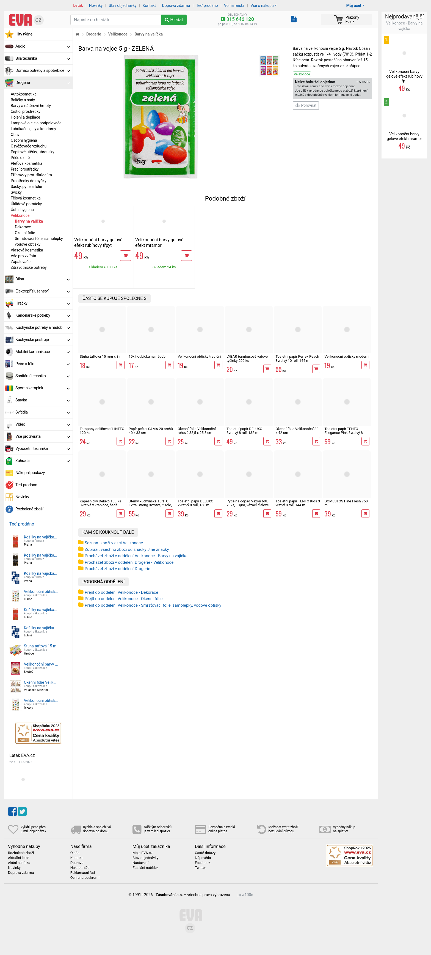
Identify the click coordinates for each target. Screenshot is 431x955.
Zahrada (42, 460)
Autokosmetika (24, 94)
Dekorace (23, 227)
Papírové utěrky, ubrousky (32, 152)
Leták (78, 5)
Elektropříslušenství (42, 291)
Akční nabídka (19, 863)
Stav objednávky (123, 5)
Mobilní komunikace (42, 351)
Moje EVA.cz (142, 853)
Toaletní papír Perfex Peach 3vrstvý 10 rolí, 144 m (297, 358)
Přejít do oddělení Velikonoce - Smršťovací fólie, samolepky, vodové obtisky (153, 605)
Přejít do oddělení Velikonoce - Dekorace (121, 592)
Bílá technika (42, 58)
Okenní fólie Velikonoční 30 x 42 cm (296, 431)
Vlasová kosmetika (27, 250)
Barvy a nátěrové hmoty (31, 105)
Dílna (42, 279)
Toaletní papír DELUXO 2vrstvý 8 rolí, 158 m (195, 503)
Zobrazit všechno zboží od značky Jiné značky (127, 549)
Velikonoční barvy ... (41, 664)
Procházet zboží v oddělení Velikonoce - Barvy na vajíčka (136, 555)
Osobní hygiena (24, 140)
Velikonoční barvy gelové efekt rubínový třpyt (98, 242)
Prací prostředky (24, 169)
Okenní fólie (25, 233)
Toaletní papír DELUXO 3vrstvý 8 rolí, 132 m (244, 431)
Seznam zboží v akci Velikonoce (114, 542)
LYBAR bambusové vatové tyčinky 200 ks (247, 358)
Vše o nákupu (261, 5)
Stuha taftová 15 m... (41, 646)
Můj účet (353, 5)
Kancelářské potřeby (42, 315)
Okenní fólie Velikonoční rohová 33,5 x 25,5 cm (197, 431)
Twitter (200, 868)
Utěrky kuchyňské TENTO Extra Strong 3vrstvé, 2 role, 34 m (150, 505)
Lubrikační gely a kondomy (33, 129)
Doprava (77, 863)
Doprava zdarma (176, 5)
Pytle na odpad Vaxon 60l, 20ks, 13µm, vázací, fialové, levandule (247, 505)
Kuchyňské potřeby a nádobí (42, 327)
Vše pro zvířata (23, 256)
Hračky (42, 303)
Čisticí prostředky (25, 111)
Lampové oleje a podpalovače (36, 123)
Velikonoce (20, 215)
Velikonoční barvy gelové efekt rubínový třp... (404, 76)
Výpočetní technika (42, 448)
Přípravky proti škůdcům (31, 175)
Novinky (96, 5)
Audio (42, 46)
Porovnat (305, 105)
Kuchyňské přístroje (42, 339)
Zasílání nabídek (145, 868)
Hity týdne (23, 34)
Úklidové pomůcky (26, 204)
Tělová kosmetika (26, 198)
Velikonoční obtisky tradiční (199, 356)
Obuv (15, 134)
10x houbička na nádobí (147, 356)
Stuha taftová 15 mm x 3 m (101, 356)
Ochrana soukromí (85, 878)
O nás (74, 853)
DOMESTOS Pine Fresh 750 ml (346, 503)
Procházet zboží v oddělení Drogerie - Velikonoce (129, 562)
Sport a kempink (42, 388)
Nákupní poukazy (30, 472)
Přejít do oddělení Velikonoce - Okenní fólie (123, 598)
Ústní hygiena (22, 209)
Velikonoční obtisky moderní (346, 356)
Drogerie (42, 82)
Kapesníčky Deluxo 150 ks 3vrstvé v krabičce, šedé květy (100, 505)
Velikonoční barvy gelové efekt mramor (159, 242)
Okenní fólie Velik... (40, 682)
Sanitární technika (42, 376)
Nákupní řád (80, 868)
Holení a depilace (25, 117)
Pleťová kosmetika (26, 163)
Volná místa (234, 5)
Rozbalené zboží (29, 509)
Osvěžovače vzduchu (28, 146)
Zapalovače (21, 261)
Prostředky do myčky (28, 181)
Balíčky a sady (23, 100)
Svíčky (16, 192)
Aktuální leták (18, 858)
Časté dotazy (205, 853)
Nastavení (140, 863)
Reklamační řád (82, 873)
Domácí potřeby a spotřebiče (42, 70)
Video (42, 424)
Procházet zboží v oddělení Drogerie (117, 568)
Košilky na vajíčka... (40, 537)
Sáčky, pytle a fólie (26, 186)
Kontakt (149, 5)
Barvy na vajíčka (29, 221)
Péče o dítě (20, 157)
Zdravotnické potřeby (29, 267)
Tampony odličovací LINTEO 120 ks (102, 431)
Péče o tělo (42, 363)
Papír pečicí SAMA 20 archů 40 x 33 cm (151, 431)
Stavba (42, 400)
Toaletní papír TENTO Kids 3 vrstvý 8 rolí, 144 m (297, 503)
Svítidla (42, 412)
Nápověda (203, 858)
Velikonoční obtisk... (41, 591)
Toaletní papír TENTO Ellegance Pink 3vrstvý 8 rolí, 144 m (343, 433)
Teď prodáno (207, 5)
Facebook (202, 863)
